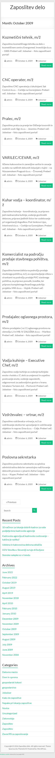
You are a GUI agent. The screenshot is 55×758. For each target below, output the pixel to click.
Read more (46, 65)
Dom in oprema (10, 677)
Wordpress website (4, 754)
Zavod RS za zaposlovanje (15, 733)
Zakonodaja (8, 718)
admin (9, 61)
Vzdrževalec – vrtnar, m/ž (23, 414)
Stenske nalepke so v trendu (16, 555)
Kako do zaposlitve (11, 697)
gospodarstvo (9, 687)
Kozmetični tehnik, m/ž (21, 37)
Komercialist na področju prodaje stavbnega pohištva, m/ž (25, 259)
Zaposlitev (7, 723)
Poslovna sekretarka (19, 457)
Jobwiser (42, 61)
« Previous (11, 502)
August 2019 (8, 587)
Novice (5, 708)
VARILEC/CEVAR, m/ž (20, 157)
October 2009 (9, 629)
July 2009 (7, 644)
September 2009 (10, 634)
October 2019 (9, 582)
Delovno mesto (10, 672)
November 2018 (10, 598)
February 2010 (9, 608)
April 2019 (7, 592)
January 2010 (9, 613)
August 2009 (8, 639)
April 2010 (7, 603)
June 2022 (7, 572)
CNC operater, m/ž (17, 79)
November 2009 (10, 623)
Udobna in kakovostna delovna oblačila (22, 544)
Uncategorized (9, 713)
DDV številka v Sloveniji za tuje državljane (23, 549)
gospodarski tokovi (11, 682)
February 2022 (9, 577)
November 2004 (10, 654)
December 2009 (10, 618)
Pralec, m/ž (11, 118)
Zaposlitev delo (27, 7)
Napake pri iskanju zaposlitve (17, 703)
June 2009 (7, 649)
